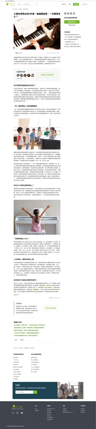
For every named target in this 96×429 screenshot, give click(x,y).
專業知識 (49, 416)
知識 (20, 9)
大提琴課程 (16, 362)
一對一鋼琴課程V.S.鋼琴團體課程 (72, 37)
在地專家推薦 (50, 417)
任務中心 (65, 408)
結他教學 (15, 364)
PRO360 (15, 9)
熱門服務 (49, 410)
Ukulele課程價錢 (35, 367)
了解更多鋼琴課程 (50, 308)
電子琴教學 (16, 369)
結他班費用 (34, 364)
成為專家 (76, 4)
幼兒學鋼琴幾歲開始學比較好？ (72, 34)
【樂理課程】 (35, 289)
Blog (36, 408)
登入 (84, 4)
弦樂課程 (26, 348)
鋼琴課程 (15, 357)
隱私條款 (83, 412)
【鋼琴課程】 (42, 285)
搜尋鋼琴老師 (72, 22)
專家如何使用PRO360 (68, 412)
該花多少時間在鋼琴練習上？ (71, 39)
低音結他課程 (16, 371)
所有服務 (49, 412)
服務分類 (64, 4)
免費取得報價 (71, 25)
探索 (70, 4)
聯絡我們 (37, 410)
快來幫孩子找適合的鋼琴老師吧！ (73, 46)
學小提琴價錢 (34, 360)
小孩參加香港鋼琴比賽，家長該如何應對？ (26, 335)
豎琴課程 (15, 379)
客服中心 (83, 408)
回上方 (16, 294)
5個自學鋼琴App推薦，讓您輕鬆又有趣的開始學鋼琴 (29, 327)
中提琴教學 (16, 376)
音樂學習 (25, 9)
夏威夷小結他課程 (18, 367)
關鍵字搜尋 (49, 419)
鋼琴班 (32, 348)
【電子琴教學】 (48, 287)
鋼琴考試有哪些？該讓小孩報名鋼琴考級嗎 (26, 330)
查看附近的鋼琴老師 (47, 75)
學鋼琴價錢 (34, 357)
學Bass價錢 (34, 371)
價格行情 (49, 414)
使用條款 (83, 410)
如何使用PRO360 (51, 408)
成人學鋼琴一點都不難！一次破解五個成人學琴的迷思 (29, 325)
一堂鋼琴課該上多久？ (70, 41)
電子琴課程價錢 (35, 369)
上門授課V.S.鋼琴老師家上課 (71, 44)
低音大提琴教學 (17, 374)
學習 (21, 348)
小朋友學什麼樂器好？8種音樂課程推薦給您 (26, 333)
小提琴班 (15, 360)
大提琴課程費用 (35, 362)
